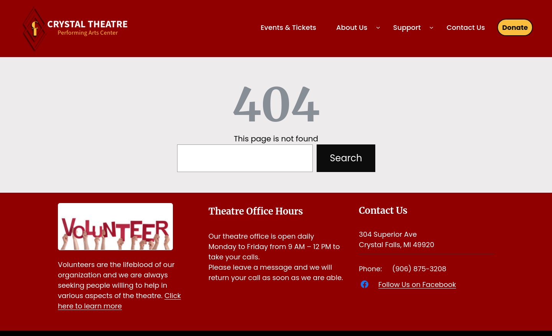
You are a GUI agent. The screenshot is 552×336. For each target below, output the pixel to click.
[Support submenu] (431, 27)
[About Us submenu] (378, 27)
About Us (351, 27)
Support (407, 27)
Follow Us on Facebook (417, 284)
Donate (515, 27)
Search (346, 158)
